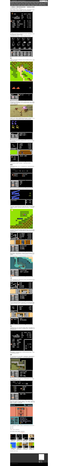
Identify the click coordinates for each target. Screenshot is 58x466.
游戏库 (16, 431)
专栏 (10, 431)
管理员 (12, 429)
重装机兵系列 (22, 431)
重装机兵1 (19, 431)
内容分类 (13, 431)
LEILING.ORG (13, 463)
